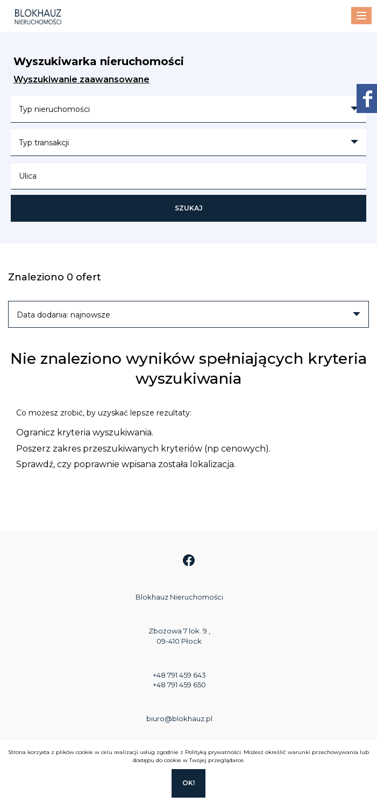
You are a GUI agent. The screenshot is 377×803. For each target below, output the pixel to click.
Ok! (188, 783)
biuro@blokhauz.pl (179, 718)
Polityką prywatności (213, 752)
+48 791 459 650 (179, 684)
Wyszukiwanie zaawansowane (81, 79)
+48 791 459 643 (179, 675)
